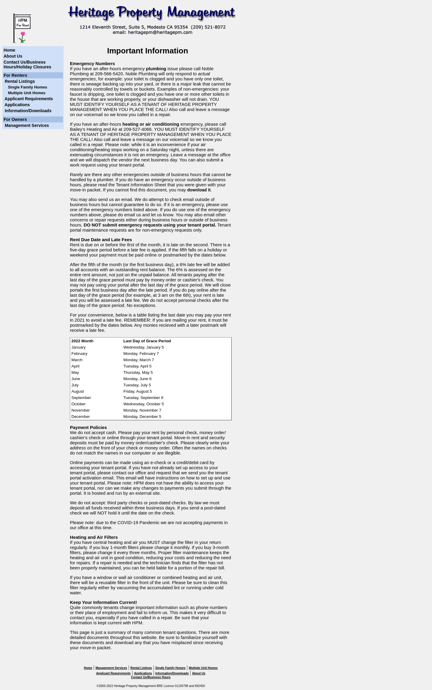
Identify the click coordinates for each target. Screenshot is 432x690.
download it (199, 190)
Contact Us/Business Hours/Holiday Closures (27, 64)
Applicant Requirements (28, 98)
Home (9, 50)
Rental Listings (19, 81)
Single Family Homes (170, 668)
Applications (17, 104)
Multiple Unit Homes (203, 668)
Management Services (26, 125)
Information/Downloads (27, 110)
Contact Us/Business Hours (151, 677)
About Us (13, 56)
